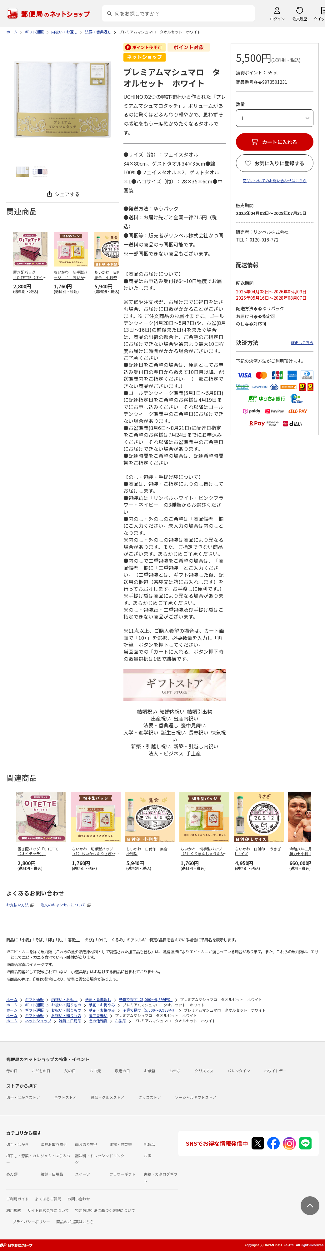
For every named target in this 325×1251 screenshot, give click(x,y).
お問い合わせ (79, 1198)
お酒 (147, 1155)
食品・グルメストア (107, 1097)
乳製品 (149, 1144)
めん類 (12, 1174)
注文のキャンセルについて (63, 904)
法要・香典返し (160, 725)
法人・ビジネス (165, 753)
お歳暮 (149, 1070)
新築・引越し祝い (151, 746)
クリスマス (204, 1070)
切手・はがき (17, 1144)
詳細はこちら (302, 342)
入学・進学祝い (140, 732)
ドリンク (116, 1155)
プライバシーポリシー (31, 1221)
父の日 (70, 1070)
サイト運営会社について (48, 1210)
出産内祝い (185, 718)
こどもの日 (41, 1070)
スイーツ (82, 1174)
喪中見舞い (193, 725)
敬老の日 (122, 1070)
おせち (175, 1070)
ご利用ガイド (17, 1198)
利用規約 (13, 1210)
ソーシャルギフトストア (195, 1097)
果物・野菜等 (120, 1144)
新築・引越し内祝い (195, 746)
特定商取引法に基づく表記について (105, 1210)
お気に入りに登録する (279, 163)
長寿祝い (198, 732)
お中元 (95, 1070)
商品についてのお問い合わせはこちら (275, 180)
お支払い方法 (17, 904)
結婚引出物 (199, 711)
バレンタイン (239, 1070)
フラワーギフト (122, 1174)
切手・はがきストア (23, 1097)
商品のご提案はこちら (75, 1221)
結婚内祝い (172, 711)
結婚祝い (147, 711)
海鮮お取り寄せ (54, 1144)
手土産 (193, 753)
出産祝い (161, 718)
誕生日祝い (173, 732)
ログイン (277, 18)
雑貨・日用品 (52, 1174)
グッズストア (149, 1097)
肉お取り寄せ (86, 1144)
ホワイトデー (275, 1070)
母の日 (12, 1070)
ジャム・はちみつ (55, 1155)
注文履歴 (299, 18)
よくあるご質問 (48, 1198)
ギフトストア (65, 1097)
